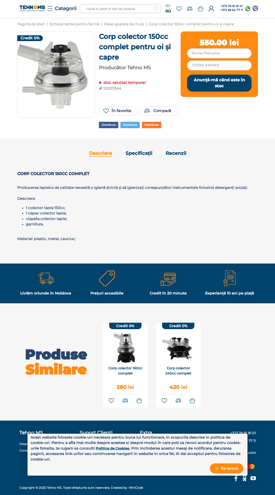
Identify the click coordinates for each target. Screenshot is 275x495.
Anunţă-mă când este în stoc (219, 83)
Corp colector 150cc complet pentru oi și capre (191, 24)
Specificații (139, 153)
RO (168, 11)
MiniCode (135, 486)
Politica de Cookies (114, 448)
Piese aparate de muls (124, 24)
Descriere (100, 153)
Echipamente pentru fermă (74, 24)
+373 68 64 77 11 (231, 10)
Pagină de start (31, 24)
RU (168, 6)
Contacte (26, 449)
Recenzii (176, 153)
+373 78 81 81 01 (232, 6)
